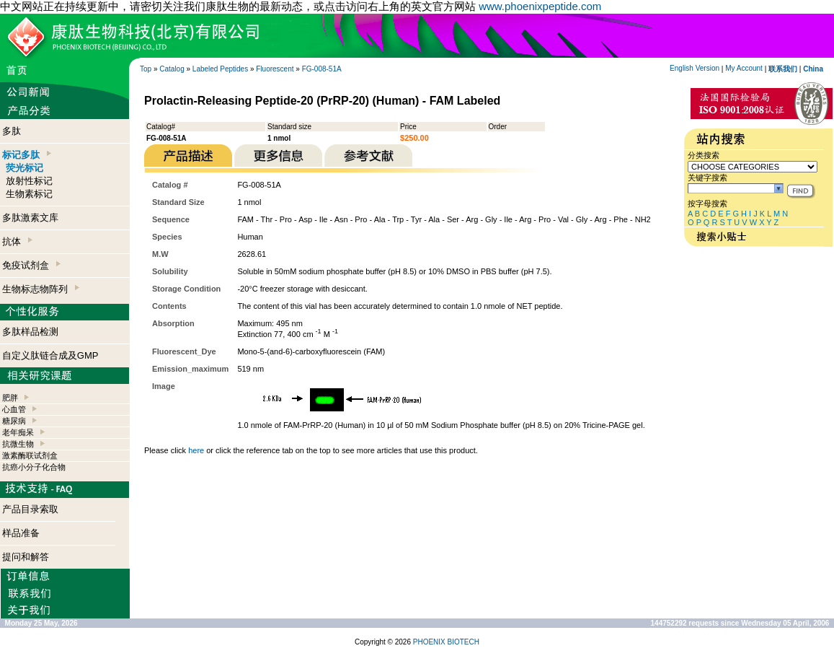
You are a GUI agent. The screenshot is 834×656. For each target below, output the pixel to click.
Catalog (171, 69)
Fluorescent (274, 69)
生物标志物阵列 (40, 289)
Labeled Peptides (220, 69)
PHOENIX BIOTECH (446, 642)
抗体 (17, 241)
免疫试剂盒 (31, 265)
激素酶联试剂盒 (30, 455)
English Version (694, 68)
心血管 (14, 409)
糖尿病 (14, 420)
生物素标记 (29, 193)
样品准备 (21, 533)
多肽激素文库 (30, 217)
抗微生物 (18, 443)
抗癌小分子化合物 (34, 467)
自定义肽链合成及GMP (50, 355)
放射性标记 (29, 180)
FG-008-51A (322, 69)
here (196, 450)
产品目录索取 (30, 509)
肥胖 (10, 397)
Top (145, 69)
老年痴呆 (18, 432)
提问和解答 (25, 556)
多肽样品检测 (30, 331)
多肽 (11, 131)
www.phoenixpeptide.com (540, 6)
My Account (744, 68)
